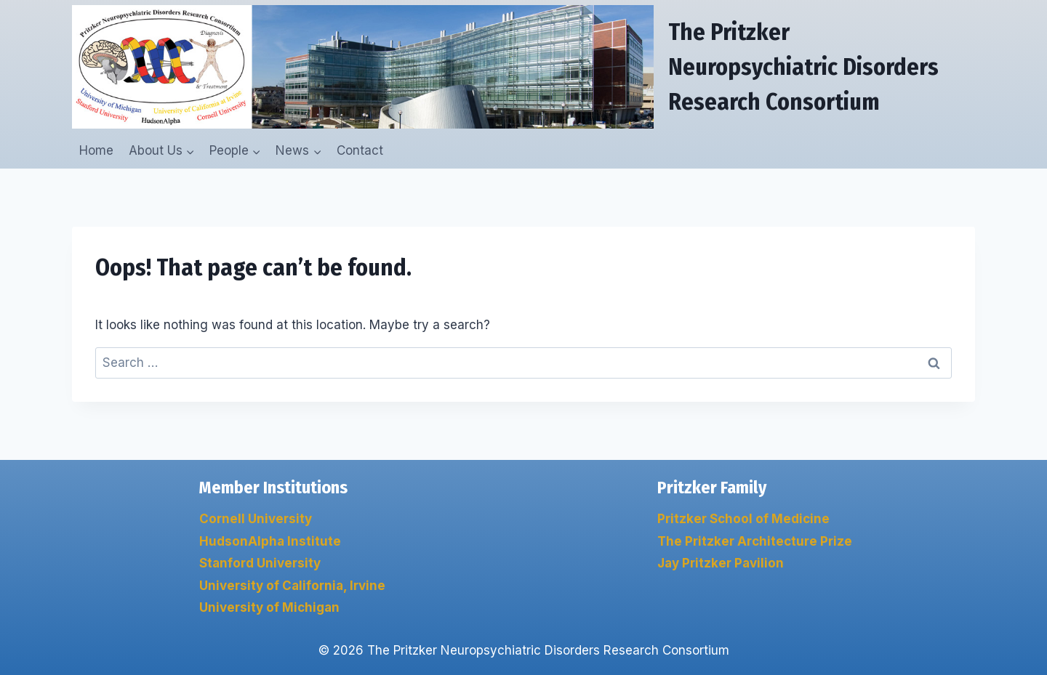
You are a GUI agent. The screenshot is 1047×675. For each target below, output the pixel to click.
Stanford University (260, 563)
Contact (360, 150)
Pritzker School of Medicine (743, 519)
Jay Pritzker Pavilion (720, 563)
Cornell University (255, 519)
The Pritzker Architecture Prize (754, 541)
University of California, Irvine (292, 585)
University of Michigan (269, 607)
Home (96, 150)
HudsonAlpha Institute (270, 541)
